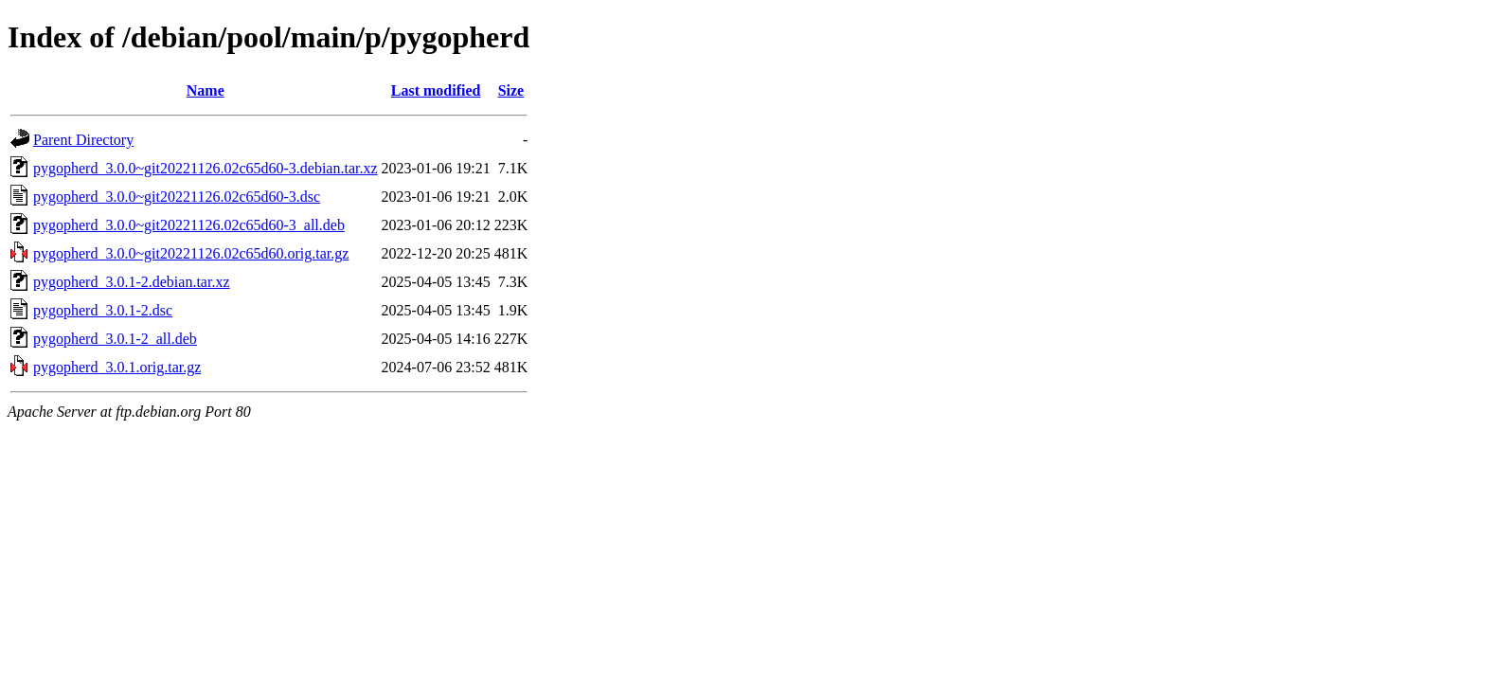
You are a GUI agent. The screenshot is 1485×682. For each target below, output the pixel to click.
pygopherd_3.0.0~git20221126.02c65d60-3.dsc (176, 196)
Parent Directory (83, 140)
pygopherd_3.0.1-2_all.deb (115, 339)
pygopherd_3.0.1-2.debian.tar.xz (131, 282)
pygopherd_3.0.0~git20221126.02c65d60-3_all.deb (189, 225)
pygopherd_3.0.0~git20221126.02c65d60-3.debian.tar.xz (205, 168)
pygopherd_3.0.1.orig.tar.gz (117, 367)
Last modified (436, 90)
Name (205, 90)
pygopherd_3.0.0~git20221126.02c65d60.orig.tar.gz (191, 253)
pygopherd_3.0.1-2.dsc (102, 310)
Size (511, 90)
